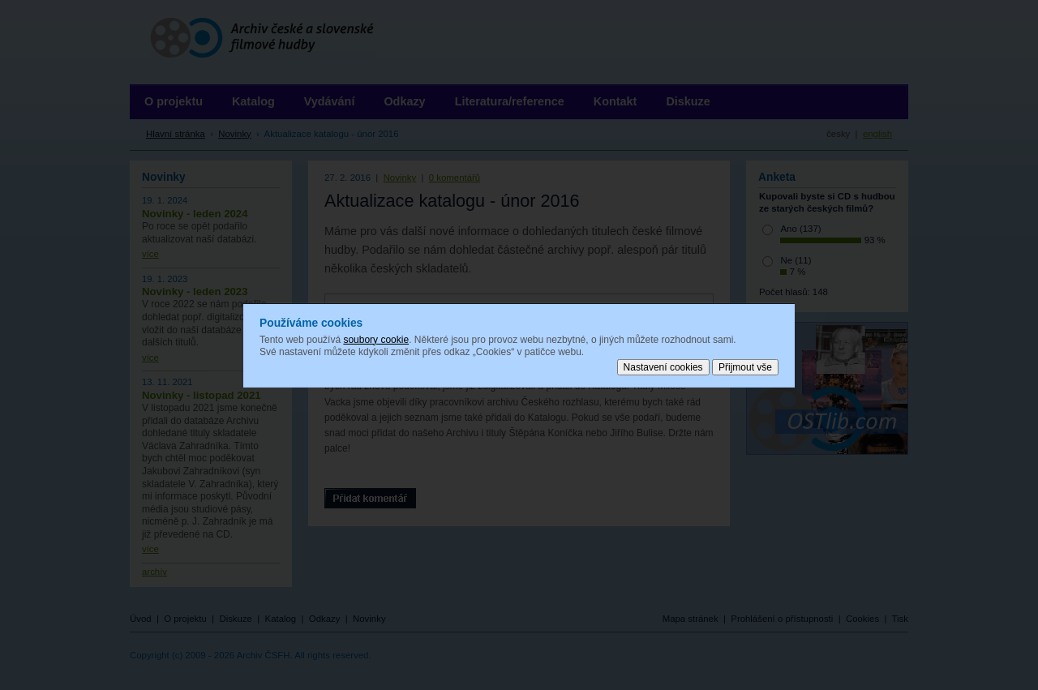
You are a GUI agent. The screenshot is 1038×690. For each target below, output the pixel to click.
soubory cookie (376, 339)
